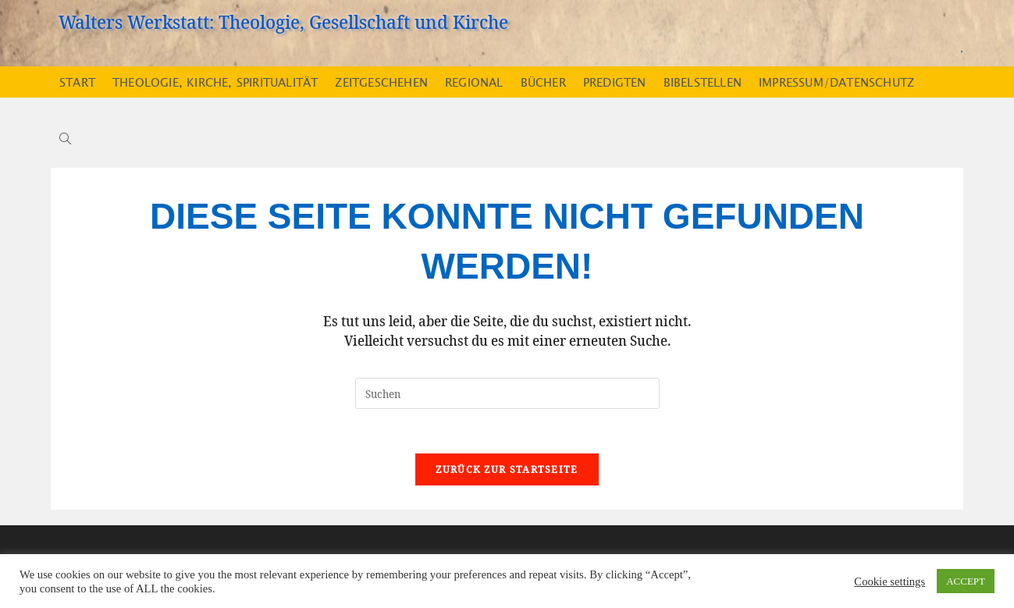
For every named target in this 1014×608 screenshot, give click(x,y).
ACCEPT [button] (965, 581)
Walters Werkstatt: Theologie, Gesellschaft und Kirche (283, 21)
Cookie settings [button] (889, 581)
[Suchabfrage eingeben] (507, 393)
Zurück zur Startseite (507, 472)
